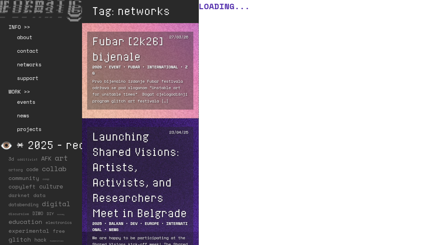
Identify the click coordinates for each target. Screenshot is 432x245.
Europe (152, 223)
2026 (97, 67)
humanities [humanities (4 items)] (57, 240)
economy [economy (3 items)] (60, 214)
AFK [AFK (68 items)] (46, 158)
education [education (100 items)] (25, 221)
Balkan (116, 223)
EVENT (115, 67)
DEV (134, 223)
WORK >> (19, 91)
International (162, 67)
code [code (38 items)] (32, 169)
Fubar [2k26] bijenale (127, 48)
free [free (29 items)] (59, 231)
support (27, 78)
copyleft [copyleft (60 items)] (22, 186)
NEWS (113, 229)
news (23, 115)
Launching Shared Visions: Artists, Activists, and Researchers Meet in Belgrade (139, 174)
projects (29, 129)
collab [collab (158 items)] (54, 168)
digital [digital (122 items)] (56, 204)
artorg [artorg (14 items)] (16, 170)
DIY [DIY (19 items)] (50, 213)
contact (27, 50)
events (26, 101)
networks (29, 64)
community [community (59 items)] (24, 178)
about (24, 37)
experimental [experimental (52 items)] (29, 231)
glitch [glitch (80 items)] (20, 239)
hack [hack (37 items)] (40, 239)
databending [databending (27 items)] (23, 204)
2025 (97, 223)
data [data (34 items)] (39, 195)
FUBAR (134, 67)
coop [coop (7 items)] (46, 179)
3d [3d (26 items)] (11, 159)
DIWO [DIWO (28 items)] (37, 213)
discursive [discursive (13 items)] (19, 213)
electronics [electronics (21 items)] (59, 222)
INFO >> (19, 27)
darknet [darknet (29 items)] (19, 195)
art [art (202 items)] (61, 157)
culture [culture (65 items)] (51, 186)
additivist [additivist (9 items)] (27, 159)
